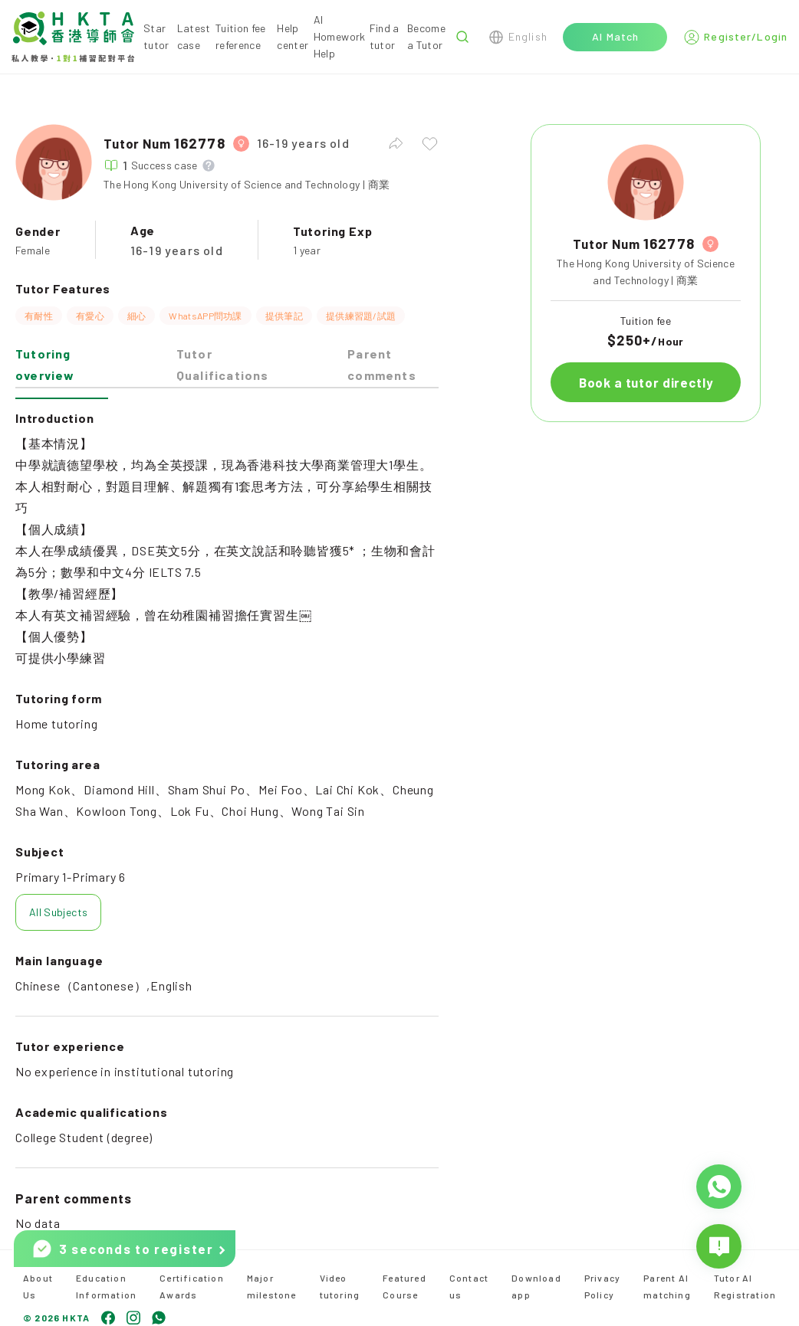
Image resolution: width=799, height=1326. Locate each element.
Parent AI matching (667, 1286)
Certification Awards (191, 1286)
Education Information (106, 1286)
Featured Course (404, 1286)
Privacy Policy (602, 1286)
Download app (536, 1286)
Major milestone (272, 1286)
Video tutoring (340, 1286)
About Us (38, 1286)
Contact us (468, 1286)
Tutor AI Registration (745, 1286)
